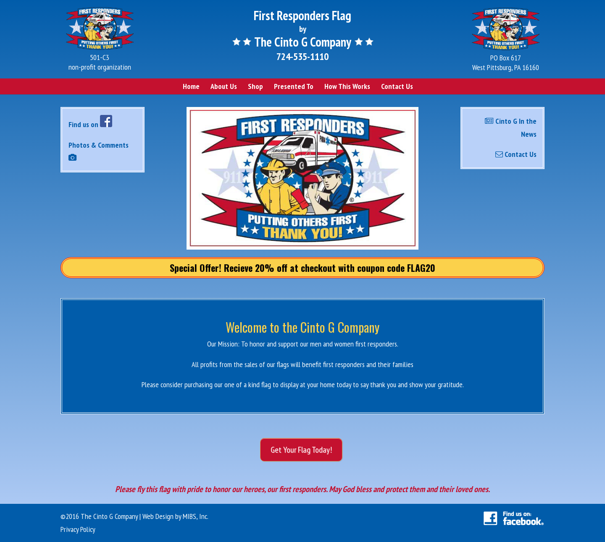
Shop (255, 86)
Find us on (90, 124)
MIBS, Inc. (195, 516)
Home (191, 86)
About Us (223, 86)
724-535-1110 (302, 56)
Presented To (293, 86)
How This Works (347, 86)
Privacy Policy (77, 529)
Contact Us (397, 86)
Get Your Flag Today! (301, 449)
